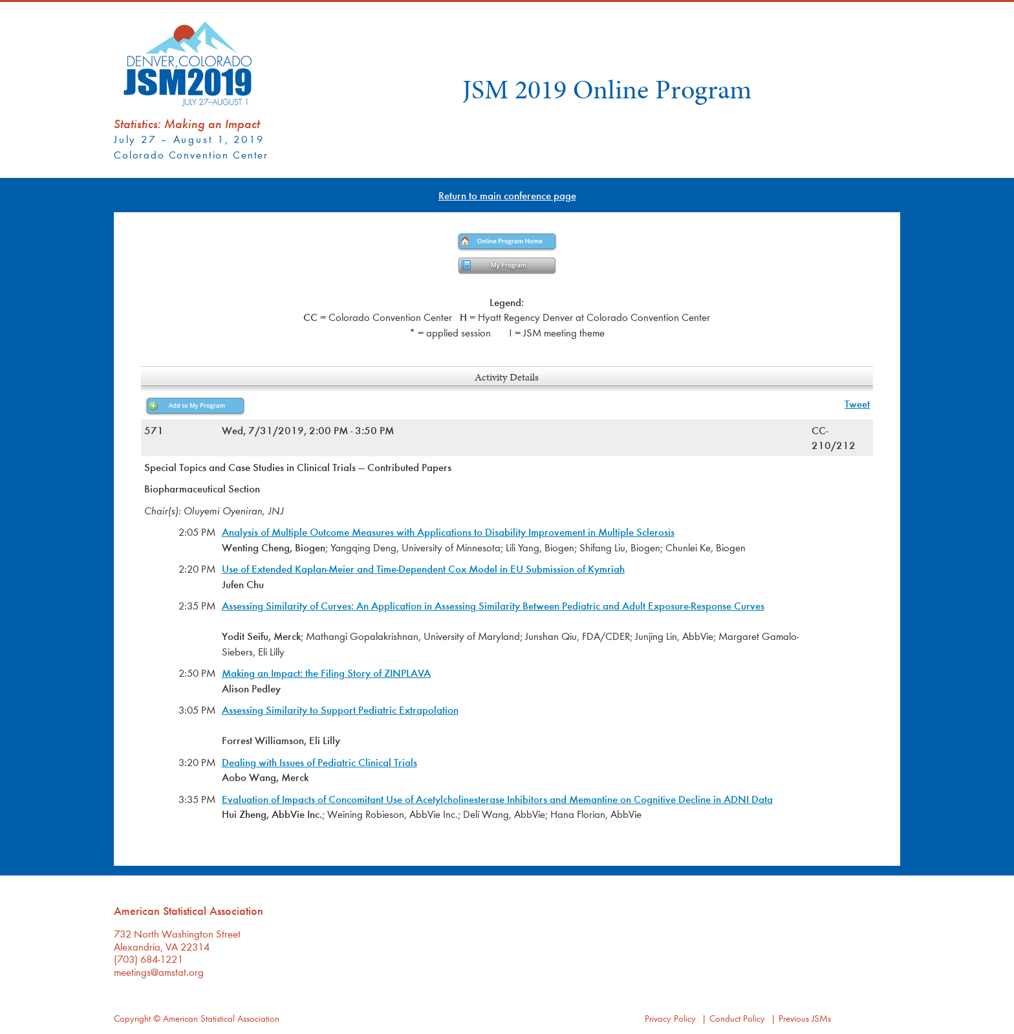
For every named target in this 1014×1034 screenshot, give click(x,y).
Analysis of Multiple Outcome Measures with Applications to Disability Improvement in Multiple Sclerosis (448, 531)
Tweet (857, 403)
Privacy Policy (670, 1018)
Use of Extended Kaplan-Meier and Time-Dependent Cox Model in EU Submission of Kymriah (423, 568)
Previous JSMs (805, 1018)
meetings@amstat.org (159, 971)
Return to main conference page (507, 195)
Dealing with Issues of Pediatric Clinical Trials (319, 761)
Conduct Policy (737, 1018)
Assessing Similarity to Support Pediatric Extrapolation (340, 709)
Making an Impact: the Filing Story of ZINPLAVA (326, 672)
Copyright (132, 1018)
